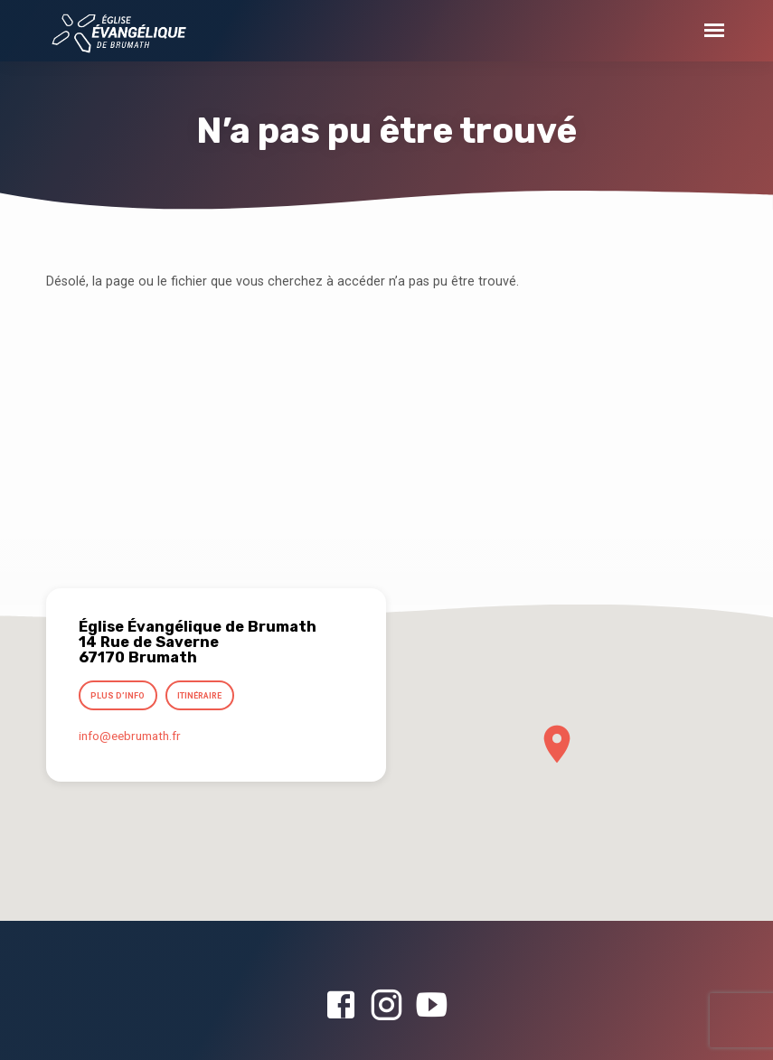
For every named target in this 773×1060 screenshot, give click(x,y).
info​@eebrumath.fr (130, 736)
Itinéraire (200, 696)
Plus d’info (118, 696)
